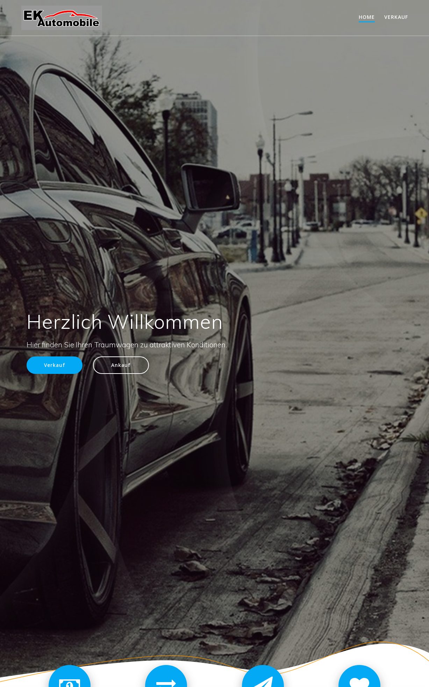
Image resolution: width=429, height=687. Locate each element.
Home (367, 17)
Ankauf (121, 365)
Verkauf (396, 17)
